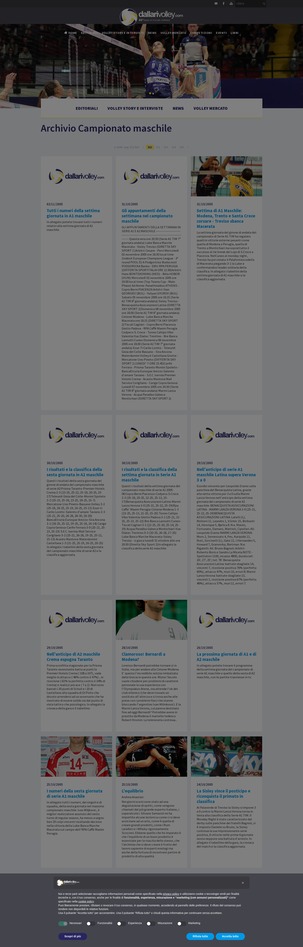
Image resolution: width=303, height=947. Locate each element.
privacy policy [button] (171, 893)
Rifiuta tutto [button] (200, 936)
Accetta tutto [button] (230, 936)
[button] (243, 883)
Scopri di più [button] (73, 936)
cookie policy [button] (86, 901)
